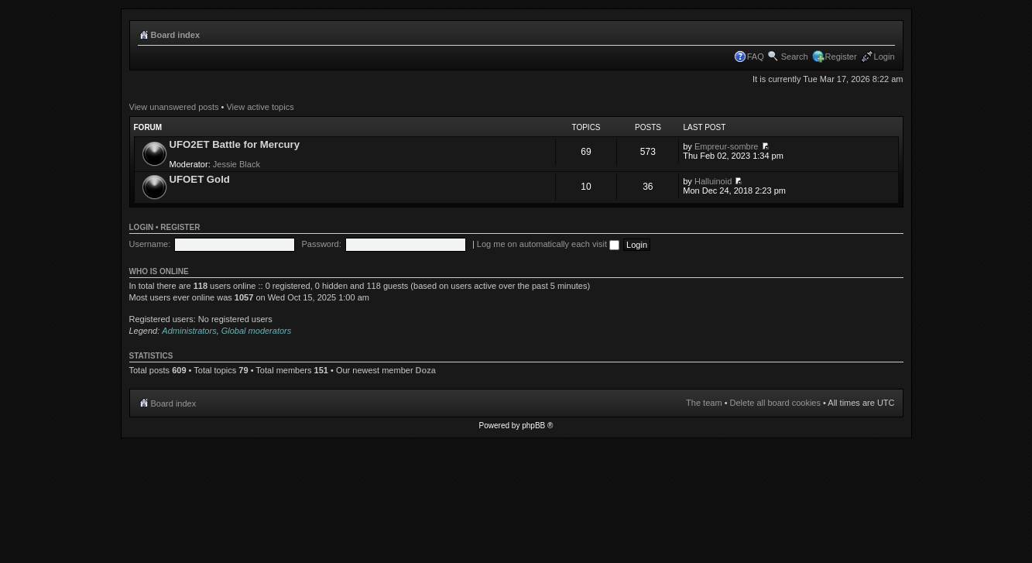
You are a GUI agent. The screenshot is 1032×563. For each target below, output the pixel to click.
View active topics (259, 107)
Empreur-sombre (726, 146)
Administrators (189, 330)
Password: (321, 244)
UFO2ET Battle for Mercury (235, 144)
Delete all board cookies (775, 402)
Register (841, 56)
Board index (176, 34)
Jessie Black (236, 164)
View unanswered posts (174, 107)
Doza (426, 370)
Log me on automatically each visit (548, 244)
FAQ (755, 56)
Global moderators (256, 330)
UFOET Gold (200, 179)
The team (704, 402)
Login (884, 56)
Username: (150, 244)
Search (794, 56)
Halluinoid (713, 181)
